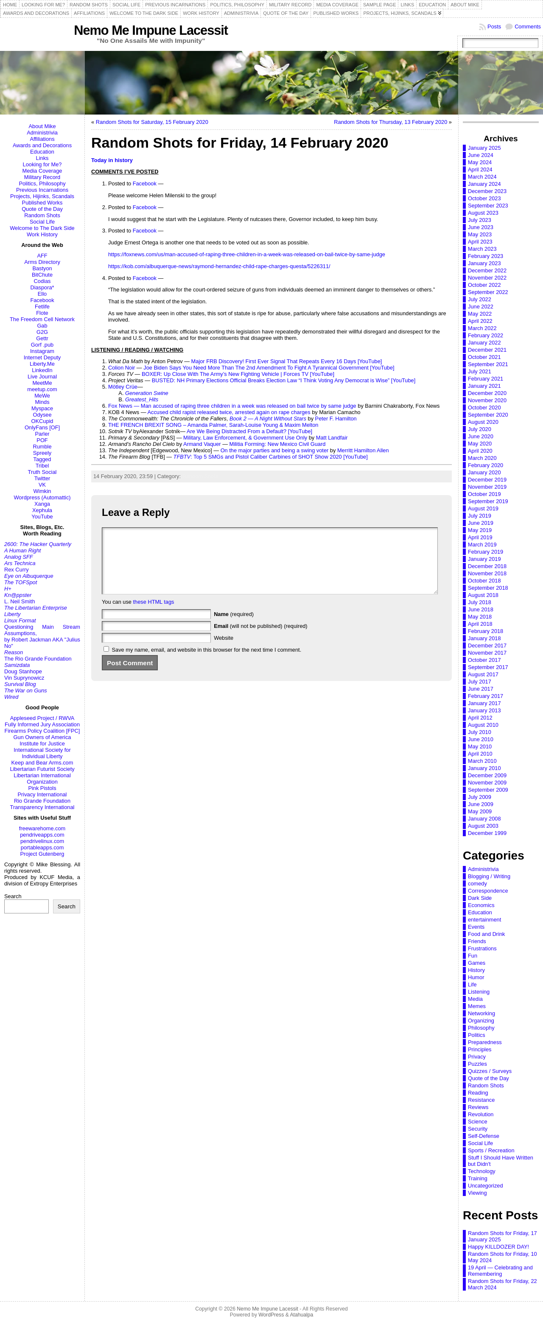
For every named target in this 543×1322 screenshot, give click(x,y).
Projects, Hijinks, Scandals (42, 196)
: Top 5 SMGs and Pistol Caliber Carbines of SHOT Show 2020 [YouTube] (271, 457)
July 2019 (479, 516)
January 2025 (484, 148)
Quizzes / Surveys (490, 1071)
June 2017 (480, 689)
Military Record (42, 177)
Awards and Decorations (42, 145)
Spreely (42, 453)
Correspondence (488, 891)
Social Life (42, 221)
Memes (477, 1006)
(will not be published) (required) (261, 639)
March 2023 (482, 249)
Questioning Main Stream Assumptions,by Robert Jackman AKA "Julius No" (42, 636)
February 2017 (485, 696)
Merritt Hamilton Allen (363, 450)
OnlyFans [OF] (42, 427)
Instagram (42, 351)
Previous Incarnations (42, 190)
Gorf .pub (42, 345)
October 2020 (484, 407)
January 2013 (484, 710)
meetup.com (42, 389)
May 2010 (480, 746)
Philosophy (481, 1028)
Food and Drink (486, 934)
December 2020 (487, 393)
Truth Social (42, 472)
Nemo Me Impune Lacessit (151, 30)
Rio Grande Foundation (42, 801)
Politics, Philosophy (42, 183)
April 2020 (480, 451)
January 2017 (484, 703)
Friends (477, 941)
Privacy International (42, 794)
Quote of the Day (42, 209)
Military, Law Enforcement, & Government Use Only (245, 437)
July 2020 (479, 429)
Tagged (42, 459)
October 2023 (484, 198)
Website (223, 650)
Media (475, 999)
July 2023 (479, 220)
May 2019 (480, 530)
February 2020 (485, 465)
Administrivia (42, 132)
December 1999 (487, 833)
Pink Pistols (42, 788)
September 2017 (488, 667)
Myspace (42, 408)
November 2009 (487, 782)
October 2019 (484, 494)
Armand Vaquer (202, 444)
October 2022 (484, 285)
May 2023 (480, 234)
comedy (477, 883)
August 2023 (483, 213)
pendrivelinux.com (42, 841)
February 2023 (485, 256)
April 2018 (480, 624)
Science (477, 1121)
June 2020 (480, 436)
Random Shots (42, 215)
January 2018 (484, 638)
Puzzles (477, 1064)
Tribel (42, 465)
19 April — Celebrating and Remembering (500, 1270)
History (476, 970)
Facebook (42, 300)
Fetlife (42, 306)
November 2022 (487, 277)
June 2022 (480, 306)
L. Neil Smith (19, 601)
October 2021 (484, 357)
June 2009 (480, 804)
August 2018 (483, 595)
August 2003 (483, 826)
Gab (42, 325)
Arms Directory (42, 262)
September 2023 (488, 205)
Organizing (481, 1020)
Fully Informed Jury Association (42, 724)
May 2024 (480, 162)
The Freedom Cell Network (42, 319)
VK (42, 485)
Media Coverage (42, 171)
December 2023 (487, 191)
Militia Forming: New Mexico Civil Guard (278, 444)
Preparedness (485, 1042)
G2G (42, 332)
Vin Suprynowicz (24, 678)
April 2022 (480, 321)
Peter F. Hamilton (336, 418)
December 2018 (487, 566)
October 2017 (484, 660)
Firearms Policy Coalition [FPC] (42, 731)
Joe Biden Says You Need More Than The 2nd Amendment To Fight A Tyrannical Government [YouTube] (268, 367)
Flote (42, 313)
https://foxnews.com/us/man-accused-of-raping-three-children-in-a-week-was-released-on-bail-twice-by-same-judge (246, 254)
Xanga (42, 504)
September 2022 (488, 292)
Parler (42, 434)
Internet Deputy (42, 357)
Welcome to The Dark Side (42, 228)
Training (477, 1178)
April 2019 (480, 537)
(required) (234, 627)
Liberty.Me (42, 364)
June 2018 (480, 609)
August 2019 (483, 508)
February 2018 (485, 631)
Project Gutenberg (42, 854)
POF (42, 440)
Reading (478, 1093)
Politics (476, 1035)
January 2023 (484, 263)
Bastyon (42, 268)
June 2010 (480, 739)
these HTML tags (153, 614)
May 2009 (480, 811)
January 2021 (484, 386)
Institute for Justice (42, 743)
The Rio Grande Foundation (38, 658)
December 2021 (487, 350)
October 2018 (484, 580)
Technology (481, 1171)
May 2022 (480, 314)
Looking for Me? (42, 164)
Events (476, 927)
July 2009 (479, 797)
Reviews (478, 1107)
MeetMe (42, 383)
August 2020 (483, 422)
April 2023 (480, 241)
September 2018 (488, 588)
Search (13, 896)
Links (42, 158)
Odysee (42, 415)
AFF (42, 255)
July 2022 (479, 299)
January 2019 (484, 559)
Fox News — (124, 406)
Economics (481, 905)
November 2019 (487, 487)
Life (472, 984)
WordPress (271, 1315)
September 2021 (488, 364)
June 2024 (480, 155)
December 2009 (487, 775)
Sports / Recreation (491, 1150)
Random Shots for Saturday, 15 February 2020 (152, 122)
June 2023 (480, 227)
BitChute (42, 275)
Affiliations (42, 139)
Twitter (42, 478)
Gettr (42, 338)
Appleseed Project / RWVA (42, 718)
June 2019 (480, 523)
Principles (479, 1049)
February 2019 (485, 552)
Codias (42, 281)
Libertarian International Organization (42, 778)
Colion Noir (121, 367)
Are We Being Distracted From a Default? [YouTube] (249, 431)
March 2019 (482, 544)
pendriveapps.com (42, 835)
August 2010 (483, 725)
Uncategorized (485, 1185)
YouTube (42, 516)
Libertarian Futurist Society (42, 769)
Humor (476, 977)
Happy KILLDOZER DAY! (498, 1247)
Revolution (480, 1114)
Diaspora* (42, 287)
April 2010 (480, 754)
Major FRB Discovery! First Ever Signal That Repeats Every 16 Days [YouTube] (286, 361)
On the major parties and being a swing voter (275, 450)
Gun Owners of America (42, 737)
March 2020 (482, 458)
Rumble (42, 446)
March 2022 (482, 328)
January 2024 (484, 184)
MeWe (42, 395)
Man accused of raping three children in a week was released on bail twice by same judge (248, 406)
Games (476, 963)
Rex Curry (16, 569)
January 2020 (484, 472)
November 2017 (487, 653)
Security (477, 1129)
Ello (42, 294)
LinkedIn (42, 370)
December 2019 (487, 479)
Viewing (477, 1193)
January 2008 (484, 818)
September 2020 (488, 415)
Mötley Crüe (122, 387)
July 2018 (479, 602)
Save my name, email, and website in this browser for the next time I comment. (207, 662)
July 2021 (479, 371)
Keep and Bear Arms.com (42, 762)
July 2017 (479, 681)
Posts (494, 26)
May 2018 (480, 616)
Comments (528, 26)
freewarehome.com (42, 828)
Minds (42, 402)
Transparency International (42, 807)
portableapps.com (42, 847)
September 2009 (488, 790)
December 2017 (487, 645)
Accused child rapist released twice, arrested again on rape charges (228, 412)
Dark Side (480, 898)
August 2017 (483, 674)
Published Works (42, 202)
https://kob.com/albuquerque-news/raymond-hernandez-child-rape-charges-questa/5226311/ (219, 266)
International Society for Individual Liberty (42, 753)
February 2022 (485, 335)
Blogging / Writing (489, 876)
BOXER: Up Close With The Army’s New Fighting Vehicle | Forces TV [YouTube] (238, 374)
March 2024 (482, 177)
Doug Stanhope (23, 671)
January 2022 (484, 342)
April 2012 (480, 717)
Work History (42, 234)
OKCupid (42, 421)
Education (42, 151)
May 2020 (480, 443)
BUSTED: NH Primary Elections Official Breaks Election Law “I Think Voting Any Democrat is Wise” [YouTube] (284, 380)
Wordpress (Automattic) (42, 497)
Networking (481, 1013)
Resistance (481, 1100)
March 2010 (482, 761)
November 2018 (487, 573)
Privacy (477, 1056)
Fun (472, 955)
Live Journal (42, 376)
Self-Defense (483, 1136)
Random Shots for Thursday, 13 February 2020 (390, 122)
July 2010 (479, 732)
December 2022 (487, 270)
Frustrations (482, 948)
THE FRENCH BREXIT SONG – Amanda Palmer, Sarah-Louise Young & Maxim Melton (213, 425)
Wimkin (42, 491)
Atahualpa (301, 1315)
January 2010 (484, 768)
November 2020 (487, 400)
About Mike (42, 126)
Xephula (42, 510)
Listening (479, 992)
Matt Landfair (332, 437)
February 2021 (485, 378)
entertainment (484, 919)
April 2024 (480, 169)
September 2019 (488, 501)
